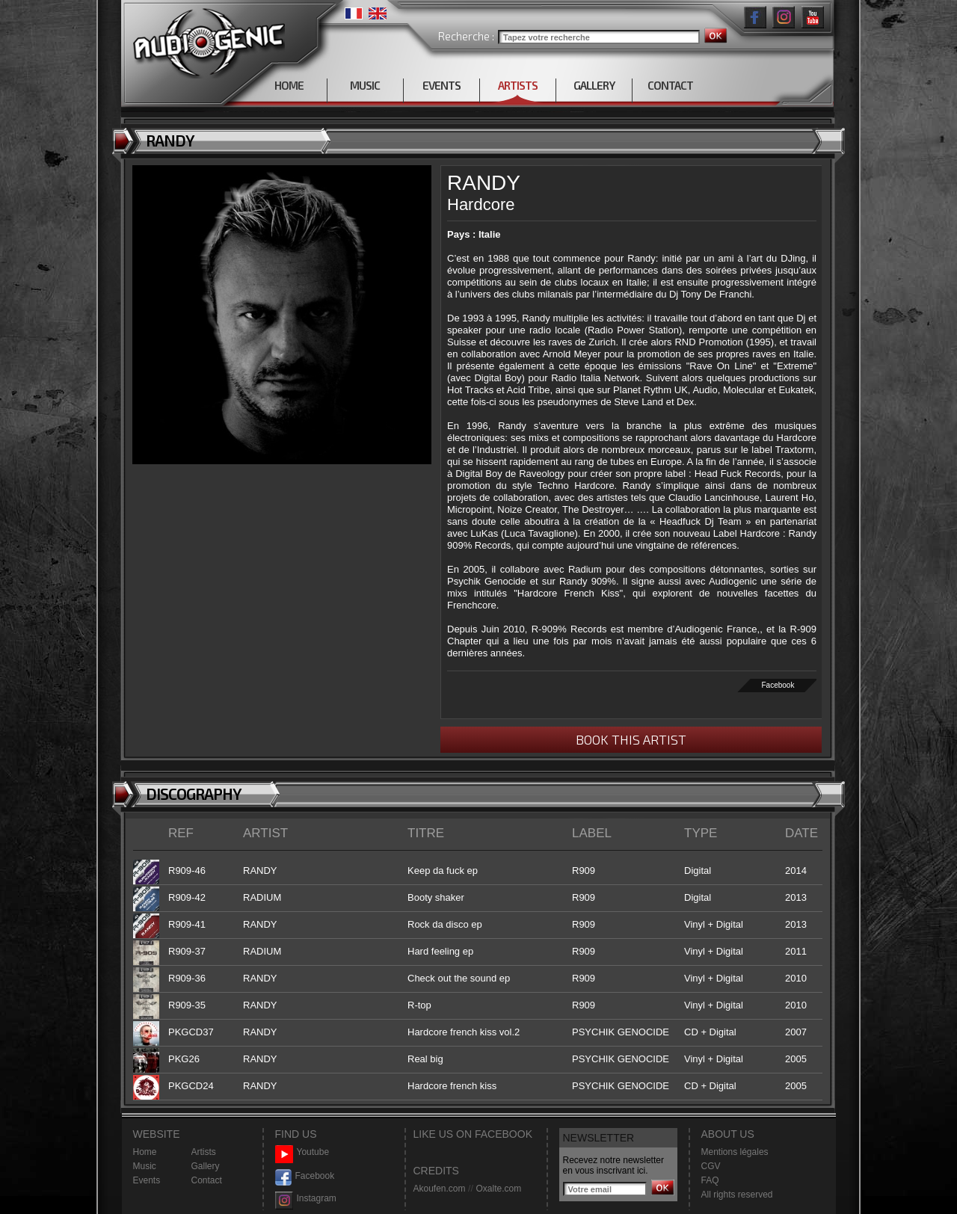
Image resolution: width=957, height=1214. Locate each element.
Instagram (305, 1199)
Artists (203, 1152)
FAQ (710, 1180)
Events (147, 1180)
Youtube (302, 1152)
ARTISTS (518, 85)
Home (145, 1152)
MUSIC (365, 85)
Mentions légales (735, 1152)
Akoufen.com (439, 1188)
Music (144, 1166)
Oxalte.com (498, 1188)
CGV (711, 1166)
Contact (206, 1180)
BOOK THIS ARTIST (631, 739)
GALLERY (594, 85)
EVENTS (441, 85)
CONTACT (670, 85)
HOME (289, 85)
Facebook (778, 685)
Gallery (205, 1166)
